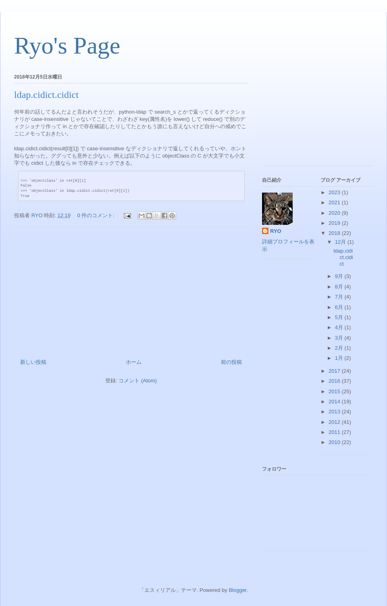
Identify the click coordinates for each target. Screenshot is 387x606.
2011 (335, 432)
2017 (335, 371)
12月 (341, 242)
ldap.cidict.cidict (46, 94)
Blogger (237, 590)
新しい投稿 (33, 362)
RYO (275, 231)
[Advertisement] (131, 289)
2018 (335, 233)
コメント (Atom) (138, 381)
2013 (335, 412)
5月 (340, 317)
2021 (335, 202)
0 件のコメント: (96, 215)
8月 (340, 287)
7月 (340, 297)
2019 (335, 223)
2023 (335, 192)
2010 (335, 442)
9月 (340, 276)
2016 (335, 381)
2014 (335, 401)
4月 (340, 327)
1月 (340, 358)
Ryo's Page (67, 45)
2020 (335, 213)
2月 (340, 348)
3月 (340, 338)
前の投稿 (231, 362)
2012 (335, 422)
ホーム (133, 362)
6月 (340, 307)
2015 (335, 391)
